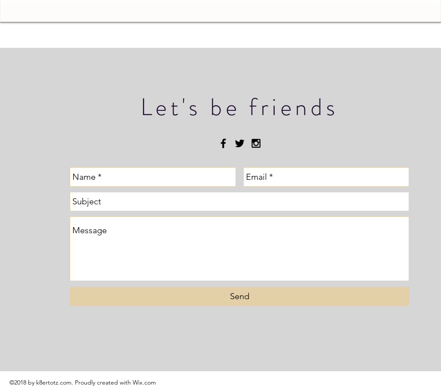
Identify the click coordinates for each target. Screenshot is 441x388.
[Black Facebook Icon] (223, 143)
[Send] (239, 296)
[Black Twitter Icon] (239, 143)
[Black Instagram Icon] (256, 143)
